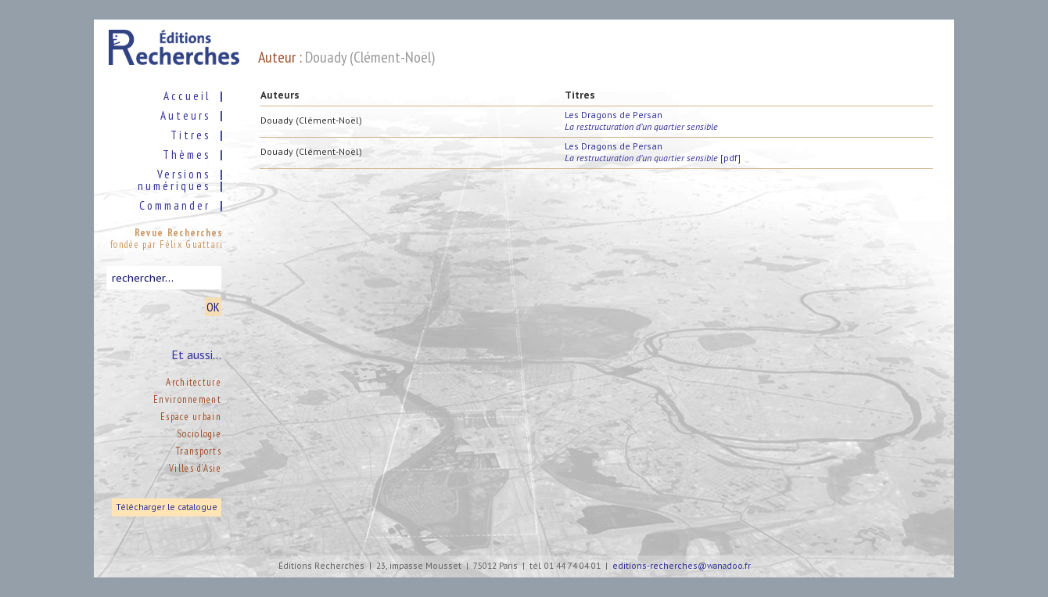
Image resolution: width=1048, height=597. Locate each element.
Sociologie (199, 434)
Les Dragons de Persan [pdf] (653, 152)
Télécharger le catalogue (166, 507)
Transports (198, 451)
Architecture (193, 382)
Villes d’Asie (195, 468)
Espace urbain (190, 416)
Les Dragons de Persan (641, 120)
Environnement (187, 399)
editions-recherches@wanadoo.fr (681, 566)
